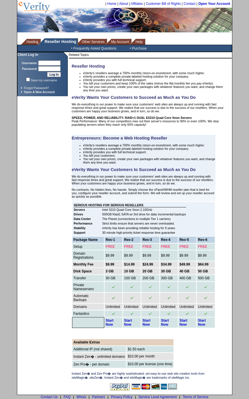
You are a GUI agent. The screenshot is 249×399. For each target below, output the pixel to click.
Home (111, 4)
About (123, 4)
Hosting (32, 42)
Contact (189, 4)
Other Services (93, 42)
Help (139, 42)
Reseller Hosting (60, 41)
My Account (120, 42)
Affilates (137, 4)
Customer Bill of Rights (163, 4)
